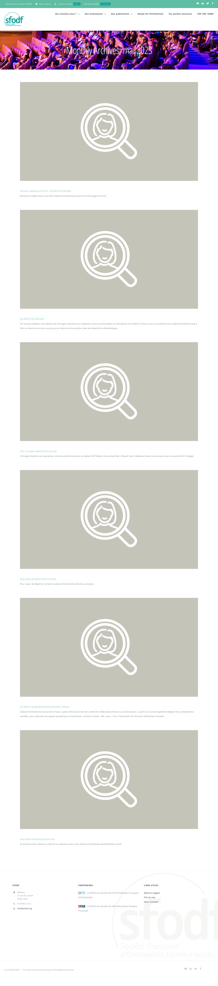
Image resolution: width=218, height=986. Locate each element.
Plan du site (149, 897)
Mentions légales (152, 892)
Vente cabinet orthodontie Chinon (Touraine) (38, 579)
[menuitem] (19, 4)
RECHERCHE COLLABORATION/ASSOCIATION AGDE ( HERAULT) (45, 707)
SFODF (16, 970)
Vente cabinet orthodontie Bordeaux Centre (37, 839)
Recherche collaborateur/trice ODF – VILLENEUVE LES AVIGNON (45, 191)
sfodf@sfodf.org (24, 908)
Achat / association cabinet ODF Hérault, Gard (38, 451)
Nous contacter (151, 901)
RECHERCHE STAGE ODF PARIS (32, 319)
